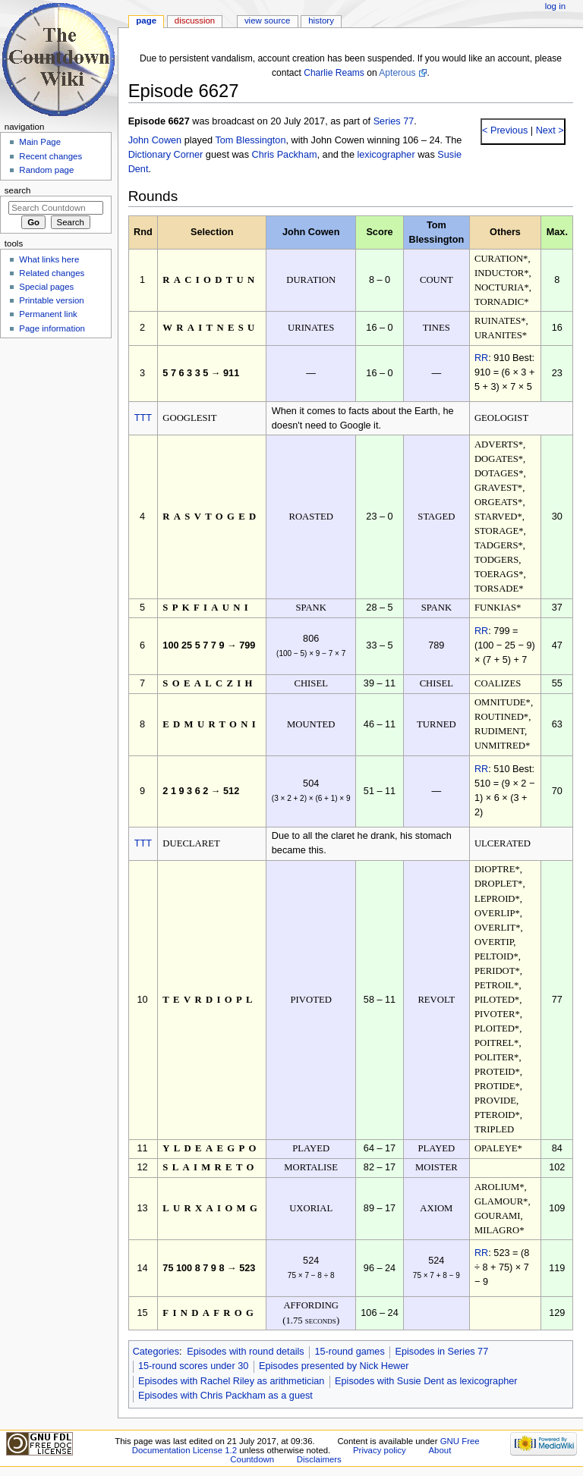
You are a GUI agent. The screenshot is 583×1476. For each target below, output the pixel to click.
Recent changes (50, 156)
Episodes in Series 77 (441, 1351)
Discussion (195, 20)
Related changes (51, 273)
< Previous (505, 130)
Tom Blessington (250, 140)
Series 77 (393, 121)
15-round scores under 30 (193, 1366)
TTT (143, 418)
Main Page (40, 141)
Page (146, 20)
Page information (52, 328)
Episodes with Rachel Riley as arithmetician (231, 1381)
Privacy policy (379, 1450)
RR (481, 358)
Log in (555, 6)
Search (18, 190)
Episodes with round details (245, 1351)
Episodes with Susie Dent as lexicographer (426, 1381)
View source (267, 20)
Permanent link (48, 314)
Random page (46, 169)
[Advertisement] (55, 457)
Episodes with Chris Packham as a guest (225, 1395)
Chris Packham (284, 154)
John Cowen (155, 140)
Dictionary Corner (165, 154)
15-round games (349, 1351)
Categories (156, 1351)
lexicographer (385, 154)
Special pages (46, 286)
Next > (548, 130)
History (321, 20)
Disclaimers (319, 1459)
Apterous (397, 73)
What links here (49, 259)
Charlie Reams (334, 73)
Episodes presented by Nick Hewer (333, 1366)
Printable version (51, 300)
